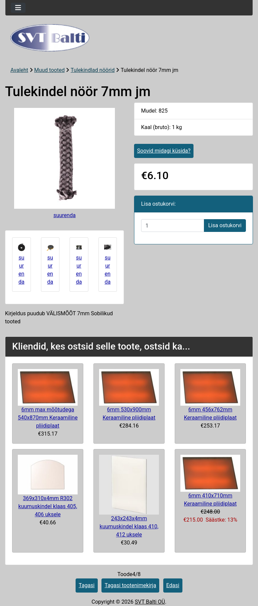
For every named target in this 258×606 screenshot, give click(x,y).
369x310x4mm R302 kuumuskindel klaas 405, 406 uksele (47, 506)
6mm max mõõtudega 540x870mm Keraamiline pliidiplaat (48, 417)
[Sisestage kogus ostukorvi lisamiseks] (172, 225)
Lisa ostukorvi (225, 225)
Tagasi (86, 585)
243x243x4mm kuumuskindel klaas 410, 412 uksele (129, 526)
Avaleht (19, 70)
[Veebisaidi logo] (129, 37)
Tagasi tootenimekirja (130, 585)
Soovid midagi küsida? (163, 151)
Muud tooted (49, 70)
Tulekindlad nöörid (93, 70)
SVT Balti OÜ (150, 602)
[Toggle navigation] (18, 8)
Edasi (172, 585)
